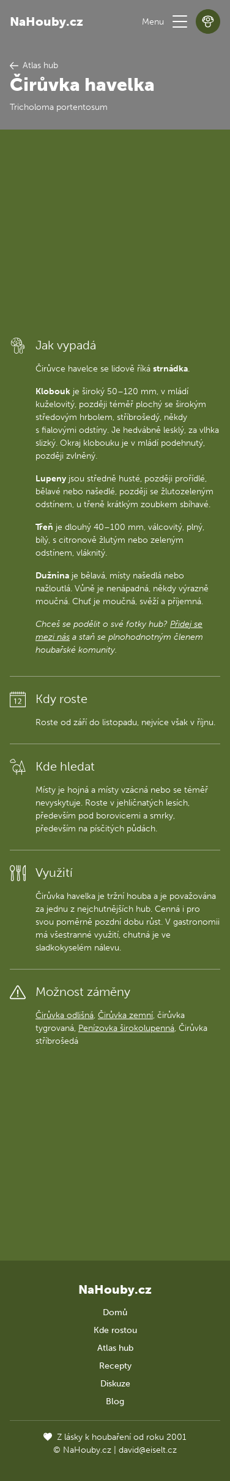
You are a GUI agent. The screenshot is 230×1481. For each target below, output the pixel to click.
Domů (115, 1312)
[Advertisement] (115, 232)
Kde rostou (115, 1330)
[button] (180, 21)
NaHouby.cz (46, 21)
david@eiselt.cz (148, 1450)
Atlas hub (115, 1348)
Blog (115, 1401)
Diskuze (115, 1383)
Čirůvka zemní (125, 1015)
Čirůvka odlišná (64, 1015)
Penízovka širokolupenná (126, 1028)
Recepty (115, 1366)
